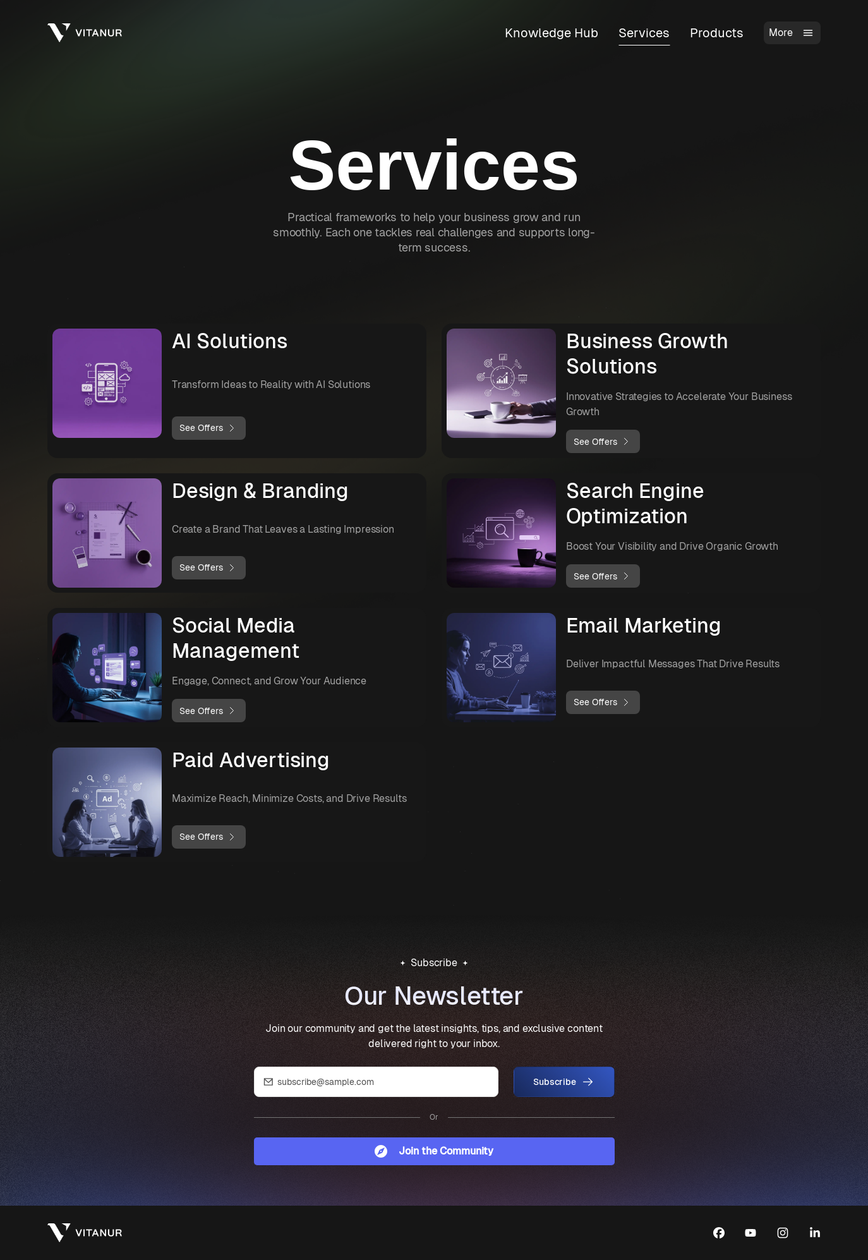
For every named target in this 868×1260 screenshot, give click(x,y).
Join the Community (434, 1151)
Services (644, 33)
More (792, 32)
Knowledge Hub (551, 33)
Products (717, 33)
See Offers (208, 428)
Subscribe (563, 1081)
